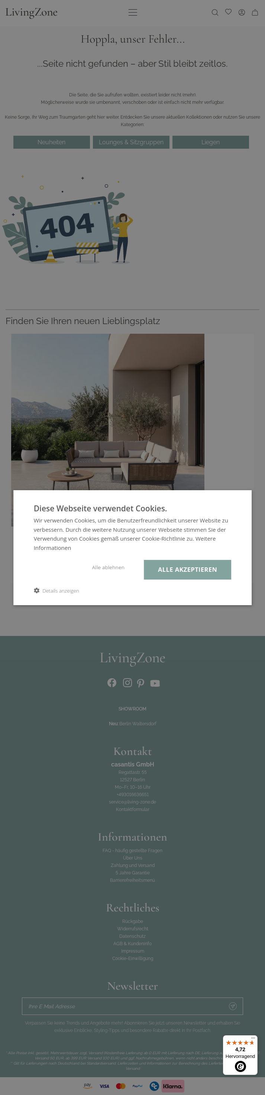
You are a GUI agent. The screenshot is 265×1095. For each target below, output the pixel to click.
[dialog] (132, 547)
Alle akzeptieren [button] (187, 569)
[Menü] (253, 1039)
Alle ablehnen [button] (108, 567)
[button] (56, 590)
